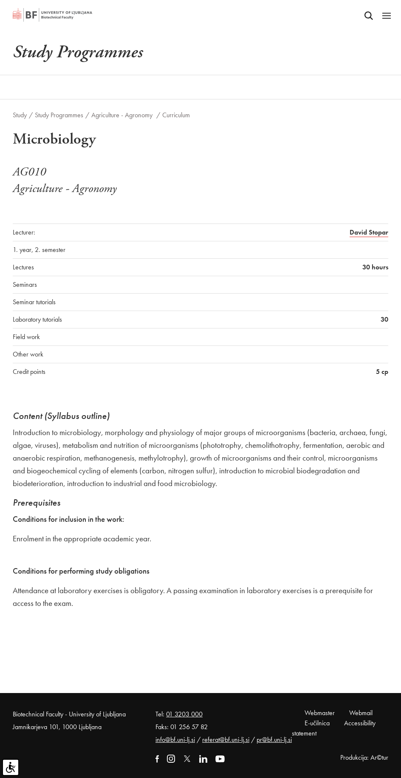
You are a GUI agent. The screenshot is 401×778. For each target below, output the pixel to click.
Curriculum (176, 114)
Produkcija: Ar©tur (364, 757)
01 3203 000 (184, 714)
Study (20, 114)
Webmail (361, 712)
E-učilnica (317, 723)
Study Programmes (59, 114)
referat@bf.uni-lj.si (225, 739)
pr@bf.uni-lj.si (274, 739)
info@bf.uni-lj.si (175, 739)
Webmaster (320, 712)
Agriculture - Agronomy (122, 114)
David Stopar (369, 232)
